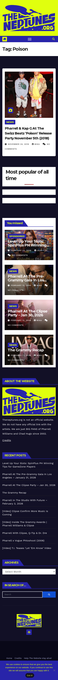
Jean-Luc (41, 250)
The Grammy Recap (26, 350)
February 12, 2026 (21, 285)
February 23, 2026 (21, 250)
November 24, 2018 (19, 144)
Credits (6, 440)
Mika (36, 144)
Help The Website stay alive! (38, 658)
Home (9, 658)
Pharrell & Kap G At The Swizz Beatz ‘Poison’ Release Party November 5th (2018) (28, 133)
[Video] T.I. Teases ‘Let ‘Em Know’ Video (26, 548)
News (10, 122)
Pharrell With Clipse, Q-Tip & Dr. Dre (24, 533)
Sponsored (17, 236)
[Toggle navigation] (29, 39)
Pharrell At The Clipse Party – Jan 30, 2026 (27, 313)
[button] (53, 39)
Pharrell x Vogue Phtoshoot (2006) (23, 540)
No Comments (20, 255)
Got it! (29, 675)
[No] (54, 670)
